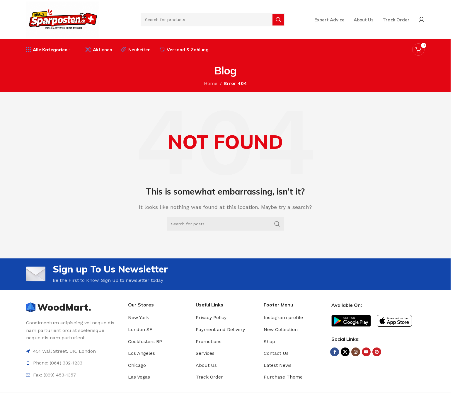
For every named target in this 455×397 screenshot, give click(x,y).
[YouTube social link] (366, 351)
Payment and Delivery (220, 329)
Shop (269, 341)
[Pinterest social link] (376, 351)
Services (205, 353)
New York (138, 317)
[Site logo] (62, 19)
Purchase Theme (283, 377)
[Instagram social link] (355, 351)
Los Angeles (141, 353)
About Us (206, 365)
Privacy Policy (211, 317)
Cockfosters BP (145, 341)
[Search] (213, 19)
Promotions (208, 341)
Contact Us (276, 353)
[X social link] (345, 351)
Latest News (278, 365)
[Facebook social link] (334, 351)
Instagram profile (283, 317)
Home (210, 83)
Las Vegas (139, 377)
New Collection (281, 329)
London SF (140, 329)
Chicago (137, 365)
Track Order (209, 377)
